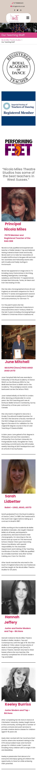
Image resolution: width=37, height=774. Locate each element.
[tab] (27, 17)
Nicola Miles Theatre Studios (11, 40)
